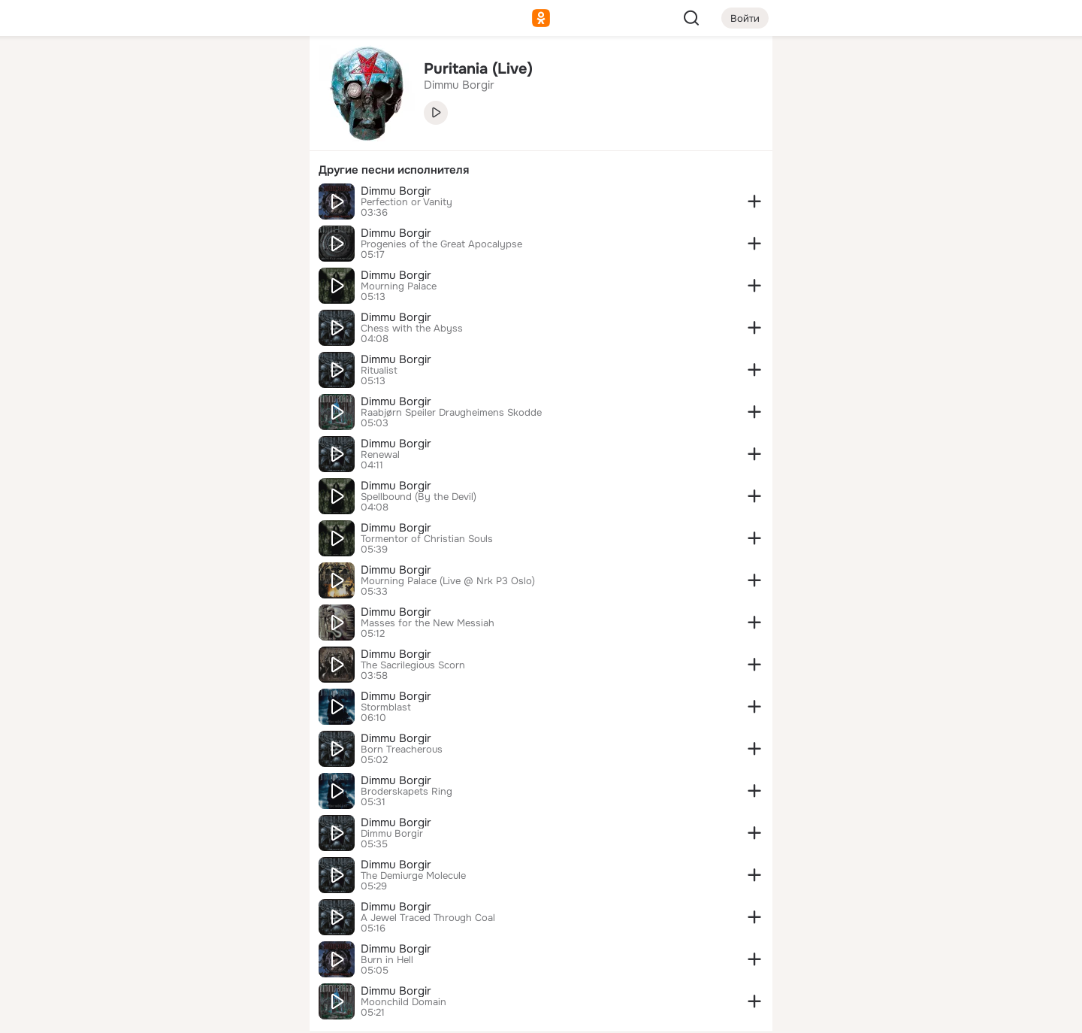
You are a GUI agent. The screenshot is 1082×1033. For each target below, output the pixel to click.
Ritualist (379, 370)
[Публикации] (132, 138)
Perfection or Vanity (406, 202)
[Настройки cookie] (198, 1013)
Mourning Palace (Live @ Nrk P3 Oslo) (448, 581)
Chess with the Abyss (412, 328)
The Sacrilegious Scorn (413, 665)
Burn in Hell (387, 960)
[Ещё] (198, 917)
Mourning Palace (399, 286)
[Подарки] (132, 204)
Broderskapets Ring (406, 791)
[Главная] (132, 72)
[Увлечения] (198, 72)
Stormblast (386, 707)
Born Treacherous (402, 749)
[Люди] (198, 138)
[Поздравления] (198, 204)
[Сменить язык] (198, 949)
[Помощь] (132, 271)
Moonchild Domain (403, 1002)
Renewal (380, 455)
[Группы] (264, 72)
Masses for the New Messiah (427, 623)
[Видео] (264, 138)
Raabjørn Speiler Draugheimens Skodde (451, 412)
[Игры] (264, 204)
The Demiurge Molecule (413, 876)
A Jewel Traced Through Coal (428, 918)
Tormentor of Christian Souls (427, 539)
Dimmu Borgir (396, 191)
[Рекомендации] (198, 271)
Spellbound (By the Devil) (418, 497)
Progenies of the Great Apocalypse (441, 244)
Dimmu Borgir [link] (459, 84)
